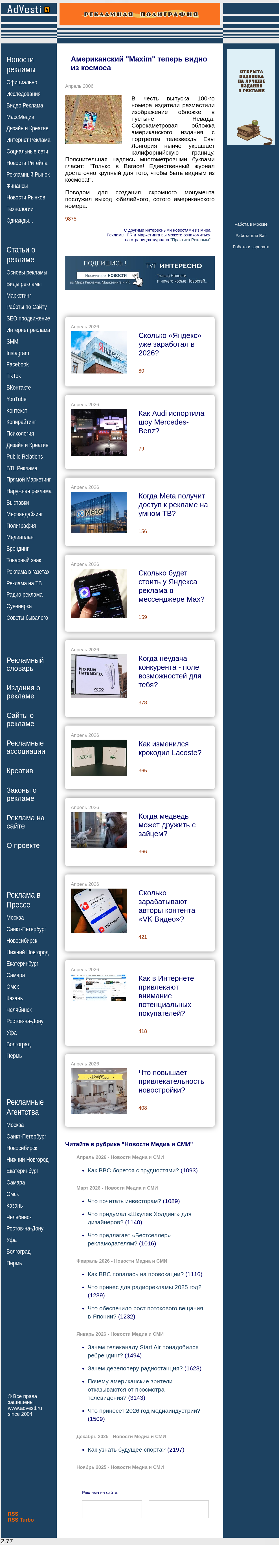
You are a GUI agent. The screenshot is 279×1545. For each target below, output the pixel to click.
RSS (13, 1514)
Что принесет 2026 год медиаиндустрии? (144, 1410)
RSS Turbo (21, 1520)
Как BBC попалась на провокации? (136, 1274)
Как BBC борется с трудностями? (133, 1170)
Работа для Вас (251, 235)
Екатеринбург (22, 963)
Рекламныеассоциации (25, 747)
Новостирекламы (21, 64)
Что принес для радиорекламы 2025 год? (144, 1287)
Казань (14, 998)
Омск (12, 986)
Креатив (19, 771)
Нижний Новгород (27, 952)
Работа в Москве (250, 224)
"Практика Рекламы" (190, 239)
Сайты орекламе (20, 719)
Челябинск (19, 1009)
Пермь (14, 1055)
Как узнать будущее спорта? (127, 1449)
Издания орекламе (23, 692)
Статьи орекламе (20, 254)
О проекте (23, 845)
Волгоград (18, 1044)
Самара (15, 975)
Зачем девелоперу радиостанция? (135, 1368)
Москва (15, 917)
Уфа (11, 1032)
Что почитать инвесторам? (124, 1201)
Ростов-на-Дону (24, 1021)
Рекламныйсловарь (25, 664)
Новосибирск (21, 940)
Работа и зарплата (251, 246)
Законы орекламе (21, 794)
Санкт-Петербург (26, 929)
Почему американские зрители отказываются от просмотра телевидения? (130, 1389)
